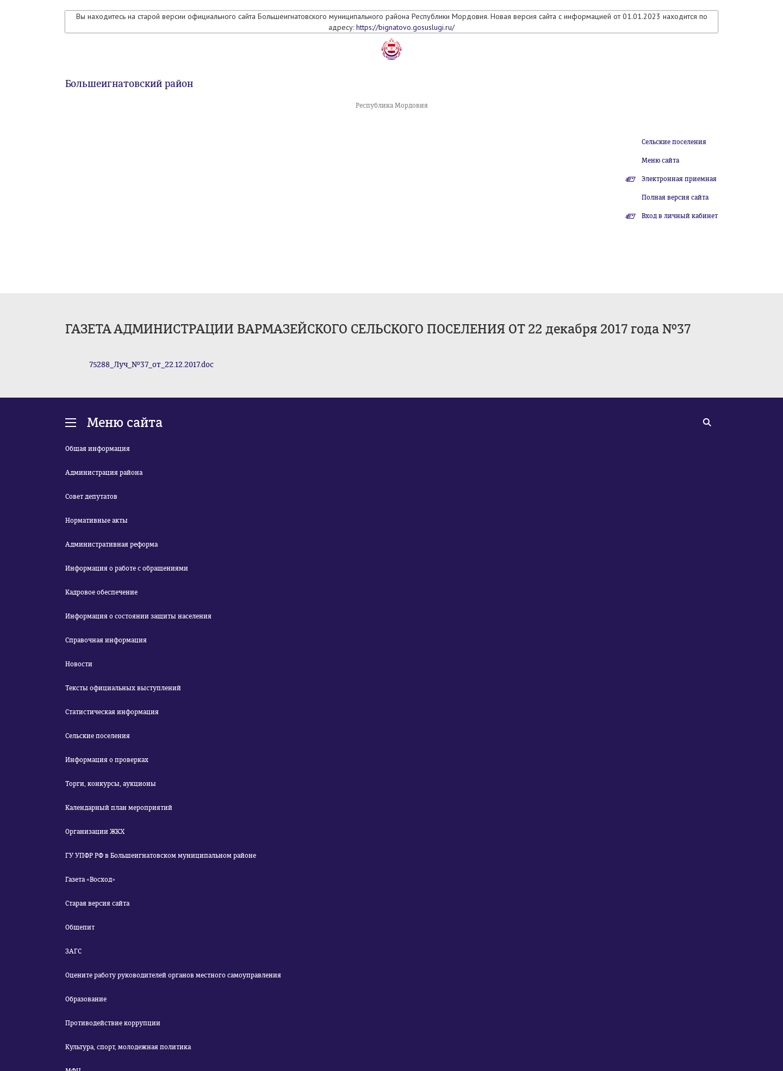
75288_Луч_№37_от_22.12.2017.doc (151, 364)
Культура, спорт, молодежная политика (128, 1047)
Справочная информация (106, 640)
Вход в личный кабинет (680, 216)
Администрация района (103, 472)
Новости (78, 664)
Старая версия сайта (97, 903)
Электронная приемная (679, 179)
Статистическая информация (112, 712)
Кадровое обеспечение (101, 592)
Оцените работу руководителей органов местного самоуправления (173, 975)
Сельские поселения (674, 142)
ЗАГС (73, 951)
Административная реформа (111, 544)
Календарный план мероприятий (118, 808)
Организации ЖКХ (95, 831)
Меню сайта (660, 160)
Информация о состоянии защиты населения (138, 616)
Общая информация (97, 449)
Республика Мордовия (392, 105)
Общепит (80, 927)
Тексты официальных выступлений (123, 688)
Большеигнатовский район (129, 84)
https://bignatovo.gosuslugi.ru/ (405, 27)
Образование (86, 999)
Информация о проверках (106, 760)
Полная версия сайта (675, 197)
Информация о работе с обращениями (126, 568)
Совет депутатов (91, 496)
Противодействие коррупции (112, 1023)
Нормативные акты (96, 520)
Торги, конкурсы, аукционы (110, 784)
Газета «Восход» (90, 879)
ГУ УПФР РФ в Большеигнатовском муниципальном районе (160, 855)
